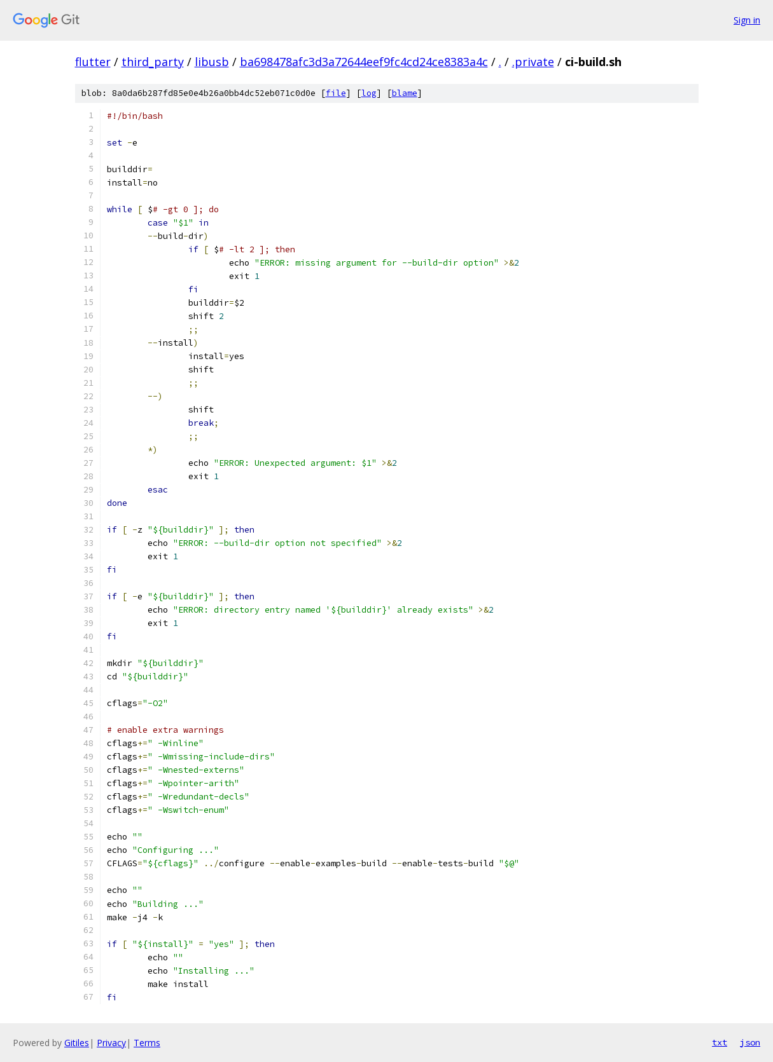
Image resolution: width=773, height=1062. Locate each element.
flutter (93, 61)
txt (719, 1042)
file (336, 93)
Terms (147, 1043)
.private (533, 61)
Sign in (747, 20)
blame (404, 93)
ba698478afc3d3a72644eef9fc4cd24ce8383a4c (364, 61)
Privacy (111, 1043)
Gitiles (76, 1043)
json (750, 1042)
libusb (212, 61)
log (369, 93)
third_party (153, 61)
